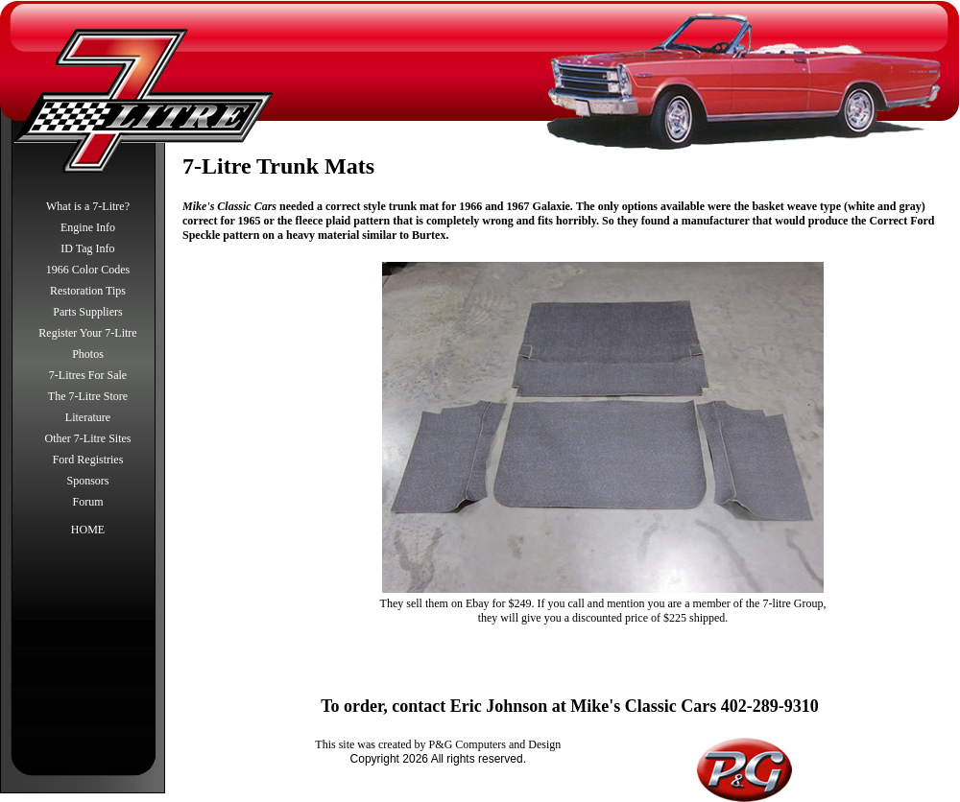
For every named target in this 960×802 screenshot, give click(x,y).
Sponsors (87, 480)
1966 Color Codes (88, 269)
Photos (88, 354)
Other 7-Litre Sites (88, 438)
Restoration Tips (88, 290)
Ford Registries (88, 459)
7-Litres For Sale (88, 375)
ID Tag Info (87, 248)
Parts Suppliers (87, 311)
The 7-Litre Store (88, 396)
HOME (88, 529)
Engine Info (87, 227)
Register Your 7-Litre (87, 333)
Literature (87, 417)
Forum (87, 501)
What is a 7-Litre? (88, 206)
